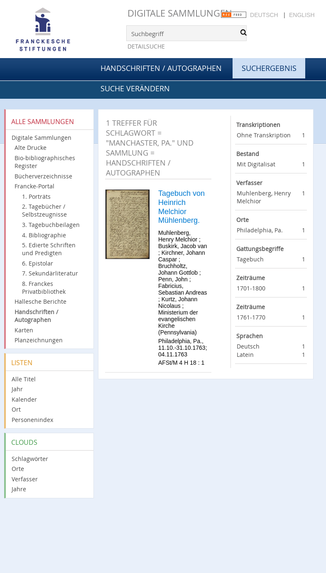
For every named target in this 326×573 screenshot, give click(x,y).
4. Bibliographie (44, 235)
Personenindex (32, 420)
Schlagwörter (30, 459)
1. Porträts (36, 196)
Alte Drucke (31, 147)
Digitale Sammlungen (179, 13)
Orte (18, 469)
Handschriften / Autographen (161, 68)
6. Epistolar (37, 263)
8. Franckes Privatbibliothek (44, 287)
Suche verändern (135, 88)
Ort (16, 409)
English (301, 15)
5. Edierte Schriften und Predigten (49, 249)
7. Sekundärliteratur (50, 273)
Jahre (19, 489)
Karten (24, 330)
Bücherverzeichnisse (43, 176)
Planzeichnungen (39, 340)
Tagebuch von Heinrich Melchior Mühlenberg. (181, 206)
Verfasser (25, 479)
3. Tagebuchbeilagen (51, 225)
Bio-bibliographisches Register (45, 162)
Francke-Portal (34, 186)
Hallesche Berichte (40, 301)
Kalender (24, 399)
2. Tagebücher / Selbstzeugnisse (44, 210)
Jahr (17, 389)
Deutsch (264, 15)
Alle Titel (24, 379)
